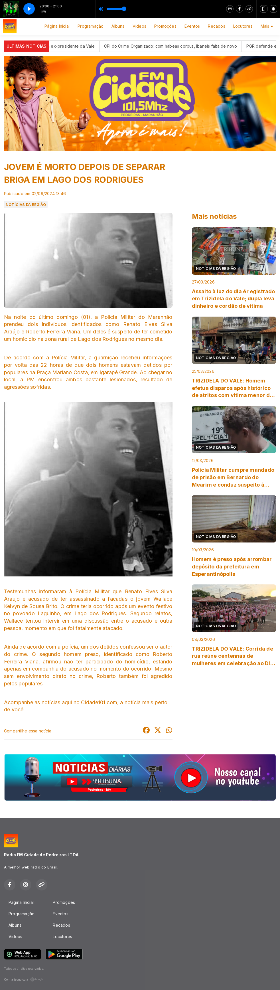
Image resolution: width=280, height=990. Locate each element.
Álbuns (117, 26)
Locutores (243, 26)
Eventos (192, 26)
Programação (91, 26)
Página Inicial (57, 26)
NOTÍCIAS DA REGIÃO (26, 204)
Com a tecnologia (24, 979)
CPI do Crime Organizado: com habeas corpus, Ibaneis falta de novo (179, 46)
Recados (216, 26)
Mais (267, 26)
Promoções (165, 26)
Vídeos (139, 26)
